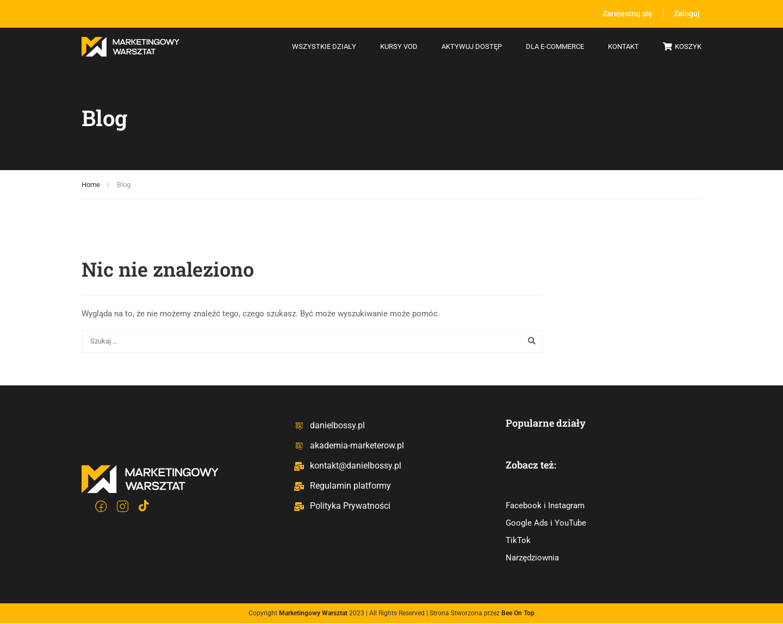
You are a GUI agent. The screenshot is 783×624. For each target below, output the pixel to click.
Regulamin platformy (342, 486)
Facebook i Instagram (545, 506)
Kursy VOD (399, 46)
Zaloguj (687, 13)
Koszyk (682, 47)
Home (91, 184)
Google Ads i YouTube (546, 523)
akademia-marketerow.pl (349, 445)
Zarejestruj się (626, 13)
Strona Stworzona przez (482, 613)
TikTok (518, 541)
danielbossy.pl (329, 425)
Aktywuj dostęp (472, 46)
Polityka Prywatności (342, 506)
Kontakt (623, 46)
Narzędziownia (532, 558)
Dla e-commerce (555, 46)
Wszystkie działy (324, 46)
